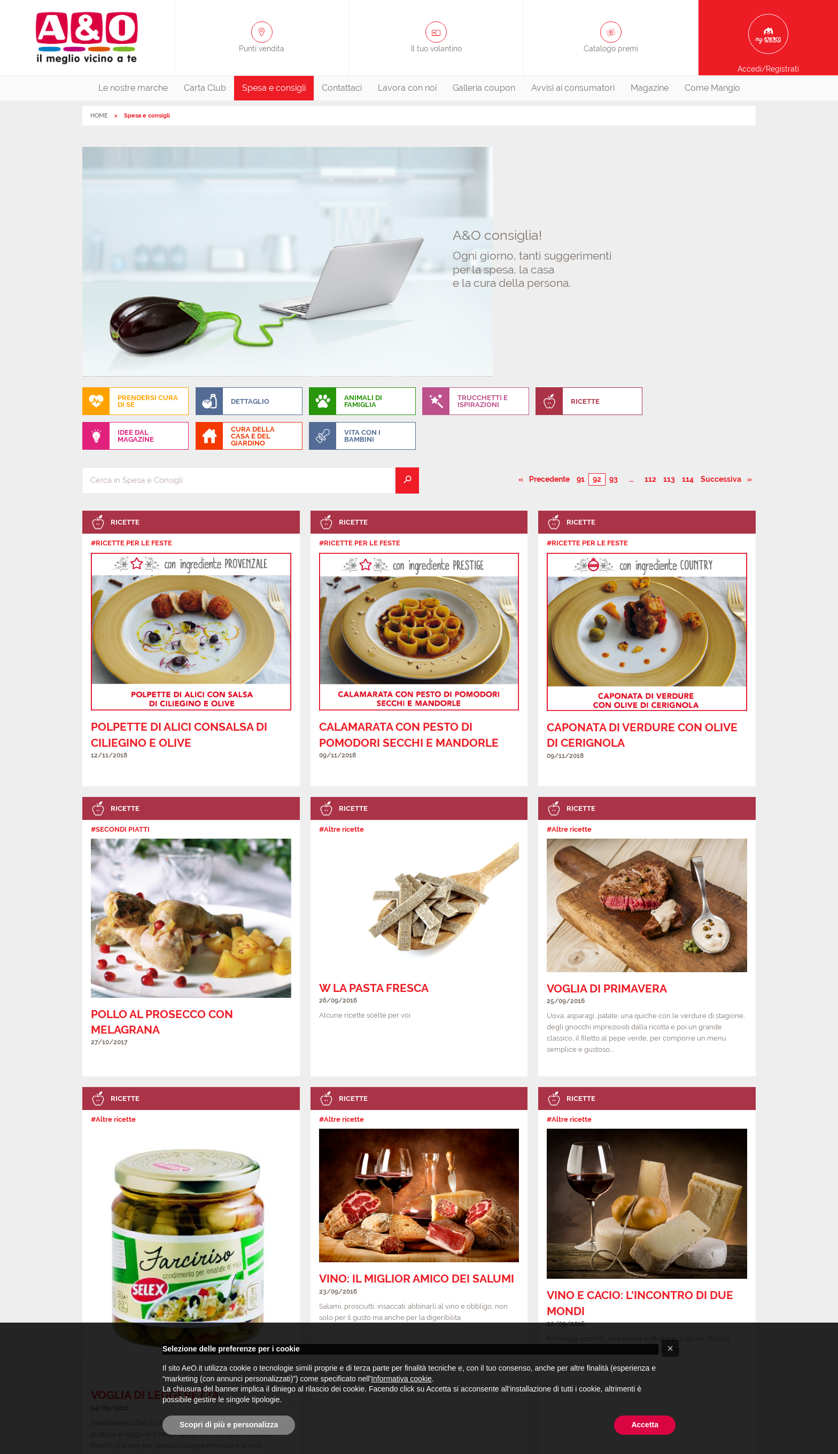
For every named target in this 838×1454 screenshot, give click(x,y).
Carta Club (205, 88)
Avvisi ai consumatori (573, 88)
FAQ (378, 1292)
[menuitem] (133, 88)
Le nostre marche (133, 88)
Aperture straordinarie (318, 1292)
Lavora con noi (407, 88)
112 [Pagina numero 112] (650, 249)
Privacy (479, 1292)
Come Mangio (712, 88)
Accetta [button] (644, 1424)
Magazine (650, 88)
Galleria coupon (484, 88)
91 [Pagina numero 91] (581, 249)
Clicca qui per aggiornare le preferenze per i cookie (418, 1316)
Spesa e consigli (274, 88)
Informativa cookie (401, 1378)
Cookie (519, 1292)
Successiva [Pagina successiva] (726, 249)
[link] (191, 419)
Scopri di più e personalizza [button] (229, 1424)
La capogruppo (711, 1292)
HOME (99, 115)
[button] (670, 1348)
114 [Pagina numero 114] (688, 249)
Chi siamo (117, 1292)
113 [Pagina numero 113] (669, 249)
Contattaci (342, 88)
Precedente (550, 249)
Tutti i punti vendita (233, 1292)
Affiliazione (652, 1292)
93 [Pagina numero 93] (613, 249)
